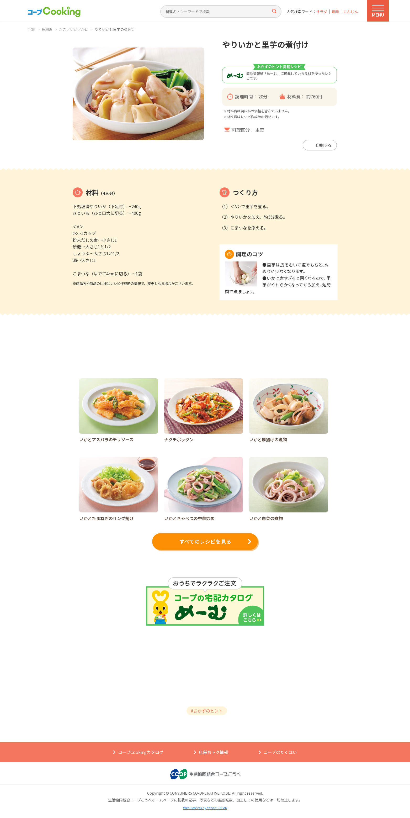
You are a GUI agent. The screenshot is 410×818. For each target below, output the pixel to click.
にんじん (350, 11)
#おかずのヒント (207, 710)
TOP (31, 29)
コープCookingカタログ (140, 752)
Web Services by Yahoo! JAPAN (205, 807)
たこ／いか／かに (73, 29)
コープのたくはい (280, 752)
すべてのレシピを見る (205, 541)
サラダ (321, 11)
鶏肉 (335, 11)
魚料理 (47, 29)
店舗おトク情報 (213, 752)
